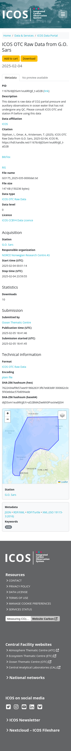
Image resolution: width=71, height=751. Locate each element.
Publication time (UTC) (17, 328)
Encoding (8, 372)
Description (9, 96)
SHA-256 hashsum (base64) (19, 397)
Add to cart (11, 58)
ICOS (5, 124)
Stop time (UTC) (12, 271)
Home (7, 35)
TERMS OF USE (18, 598)
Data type (8, 194)
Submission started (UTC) (18, 338)
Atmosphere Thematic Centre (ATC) (32, 650)
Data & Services (24, 35)
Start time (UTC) (12, 260)
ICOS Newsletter (24, 720)
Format (7, 361)
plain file (7, 377)
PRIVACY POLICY (19, 586)
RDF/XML (19, 512)
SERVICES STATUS (20, 609)
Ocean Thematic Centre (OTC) (28, 662)
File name (8, 173)
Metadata (11, 77)
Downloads (9, 294)
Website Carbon (43, 618)
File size (7, 183)
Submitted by (11, 317)
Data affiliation (12, 118)
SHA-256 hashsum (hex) (17, 382)
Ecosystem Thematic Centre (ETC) (31, 656)
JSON (8, 512)
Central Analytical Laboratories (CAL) (33, 667)
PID (4, 85)
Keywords (11, 521)
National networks (26, 677)
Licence (7, 215)
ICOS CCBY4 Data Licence (17, 220)
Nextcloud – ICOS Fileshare (34, 730)
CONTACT (15, 580)
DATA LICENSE (18, 592)
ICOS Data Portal (47, 35)
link (46, 91)
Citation (7, 129)
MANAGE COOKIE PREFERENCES (30, 603)
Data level (8, 204)
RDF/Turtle (34, 512)
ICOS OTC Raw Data (14, 199)
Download (29, 58)
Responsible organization (18, 250)
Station (7, 239)
